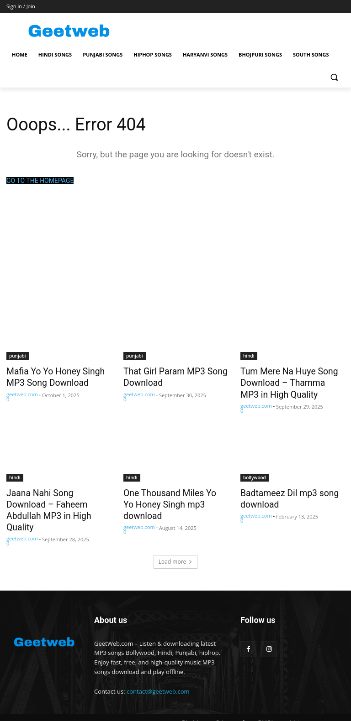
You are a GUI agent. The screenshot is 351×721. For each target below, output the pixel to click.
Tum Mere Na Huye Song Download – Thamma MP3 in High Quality (290, 380)
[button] (334, 77)
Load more (176, 542)
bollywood (254, 473)
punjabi (17, 356)
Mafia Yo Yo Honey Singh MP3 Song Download (49, 375)
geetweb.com (22, 391)
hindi (249, 356)
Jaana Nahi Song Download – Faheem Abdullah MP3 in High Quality (58, 498)
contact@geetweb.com (158, 671)
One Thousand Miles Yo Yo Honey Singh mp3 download (171, 493)
